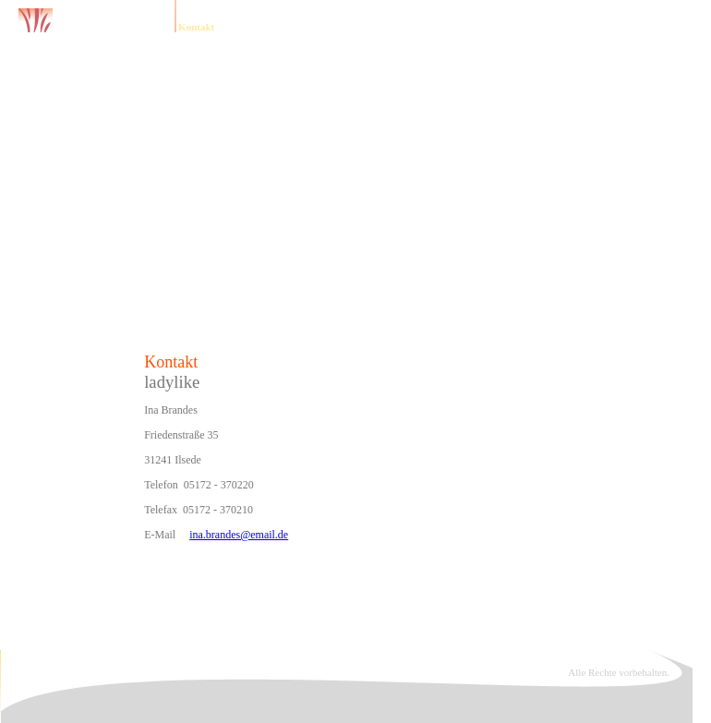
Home (150, 26)
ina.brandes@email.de (238, 534)
